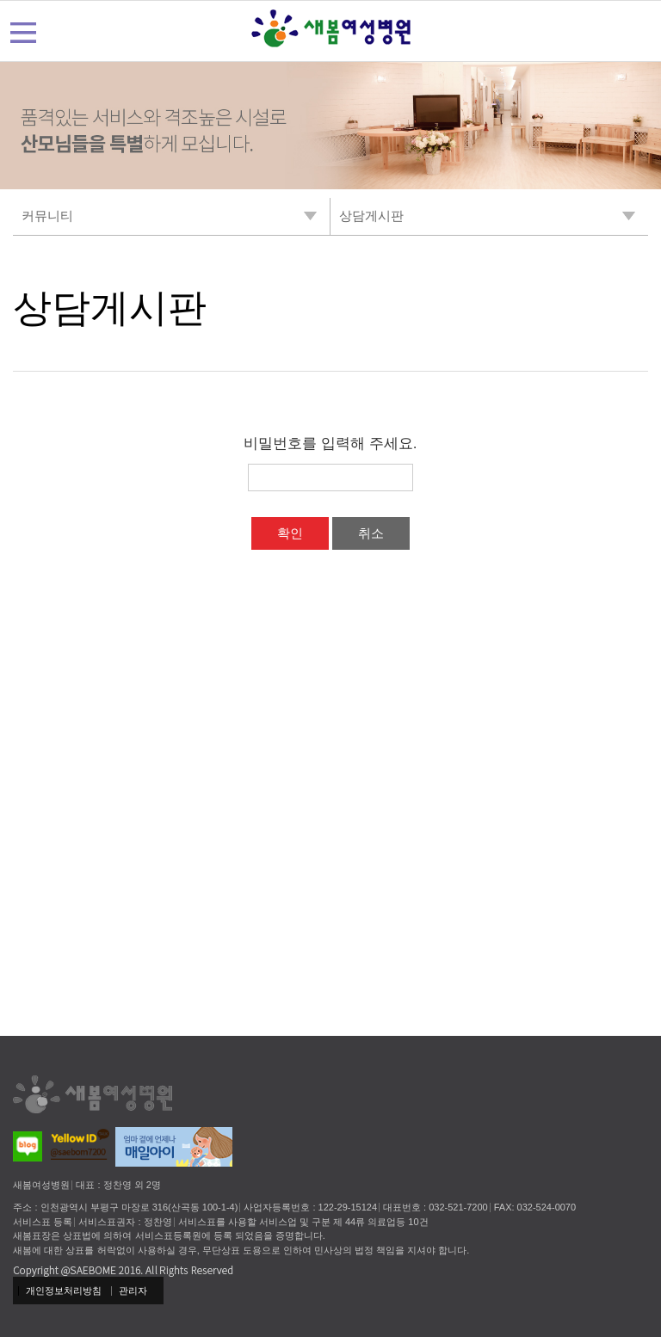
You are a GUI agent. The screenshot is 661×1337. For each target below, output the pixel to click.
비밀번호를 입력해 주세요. (330, 443)
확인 (290, 533)
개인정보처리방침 (64, 1290)
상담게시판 (110, 308)
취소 (371, 533)
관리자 (133, 1290)
